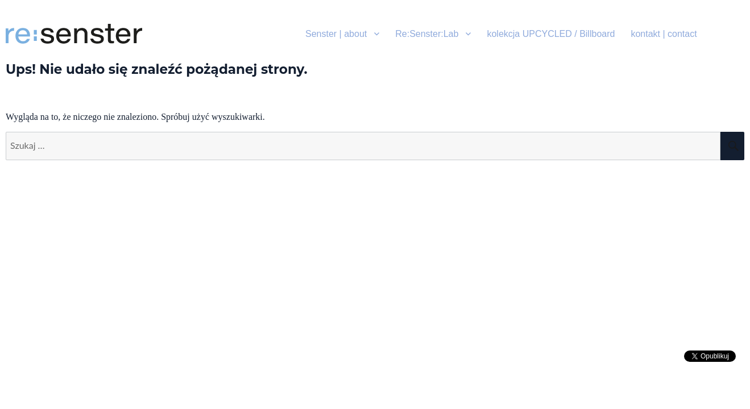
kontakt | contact (664, 34)
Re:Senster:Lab (426, 34)
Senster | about (336, 34)
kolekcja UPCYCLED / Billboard (551, 34)
